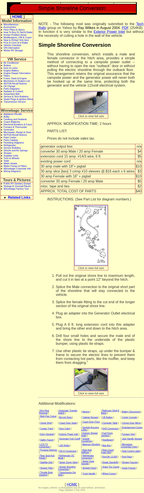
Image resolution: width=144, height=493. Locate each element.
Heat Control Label (131, 451)
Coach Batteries (12, 122)
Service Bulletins (12, 148)
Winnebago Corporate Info (17, 168)
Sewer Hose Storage (87, 462)
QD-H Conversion (67, 451)
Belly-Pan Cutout (48, 416)
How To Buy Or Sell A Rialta (18, 32)
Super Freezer (129, 468)
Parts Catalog (11, 140)
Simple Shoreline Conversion (67, 468)
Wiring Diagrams (12, 171)
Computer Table (110, 423)
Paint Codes (10, 137)
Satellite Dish (46, 462)
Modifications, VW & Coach (18, 37)
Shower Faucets (129, 462)
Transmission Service (14, 101)
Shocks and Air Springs (16, 150)
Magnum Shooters (91, 444)
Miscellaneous (11, 24)
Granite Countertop (86, 440)
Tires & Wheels (11, 158)
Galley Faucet (47, 440)
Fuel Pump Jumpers (107, 434)
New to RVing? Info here (16, 40)
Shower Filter (46, 468)
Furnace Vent (128, 434)
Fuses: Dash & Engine (15, 78)
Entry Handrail (47, 434)
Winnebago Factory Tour (16, 188)
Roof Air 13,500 (109, 457)
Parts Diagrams (12, 88)
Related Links (19, 197)
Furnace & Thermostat (15, 127)
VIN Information (12, 48)
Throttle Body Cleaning (46, 473)
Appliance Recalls (12, 114)
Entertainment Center (132, 427)
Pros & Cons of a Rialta (16, 42)
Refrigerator (10, 145)
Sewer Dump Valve (68, 462)
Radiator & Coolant (13, 91)
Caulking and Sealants (15, 119)
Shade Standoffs (110, 462)
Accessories (9, 27)
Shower (7, 153)
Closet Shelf (46, 423)
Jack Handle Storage (132, 439)
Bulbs (7, 116)
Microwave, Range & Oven (17, 132)
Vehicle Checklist (12, 45)
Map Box (106, 445)
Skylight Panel (89, 468)
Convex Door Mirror (131, 423)
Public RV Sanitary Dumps (17, 183)
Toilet (6, 161)
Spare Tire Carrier (110, 467)
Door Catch (64, 428)
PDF (125, 28)
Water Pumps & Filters (15, 166)
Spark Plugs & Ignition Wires (18, 99)
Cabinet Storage (90, 417)
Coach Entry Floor (91, 422)
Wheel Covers (109, 473)
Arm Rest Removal (44, 411)
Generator (9, 129)
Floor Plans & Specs (14, 29)
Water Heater (10, 163)
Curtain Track (46, 428)
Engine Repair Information (17, 73)
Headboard (107, 440)
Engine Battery (11, 70)
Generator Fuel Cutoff (69, 439)
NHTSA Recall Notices (15, 83)
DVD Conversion (110, 428)
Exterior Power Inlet (109, 32)
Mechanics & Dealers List (17, 81)
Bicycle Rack (65, 417)
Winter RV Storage (13, 50)
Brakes (7, 65)
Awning (85, 412)
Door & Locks (11, 68)
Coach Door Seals (68, 423)
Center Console (129, 417)
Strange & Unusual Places (17, 186)
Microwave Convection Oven (129, 445)
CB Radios (107, 417)
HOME (17, 17)
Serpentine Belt (12, 94)
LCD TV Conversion (44, 445)
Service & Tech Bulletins (16, 96)
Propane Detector (48, 450)
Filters (7, 75)
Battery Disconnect (131, 412)
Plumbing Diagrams (14, 142)
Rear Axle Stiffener (86, 451)
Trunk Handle (88, 473)
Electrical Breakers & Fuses (18, 124)
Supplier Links (11, 155)
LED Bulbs (64, 445)
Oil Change (9, 86)
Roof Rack (127, 457)
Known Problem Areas (15, 35)
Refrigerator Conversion (87, 456)
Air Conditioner (11, 62)
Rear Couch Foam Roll (107, 451)
